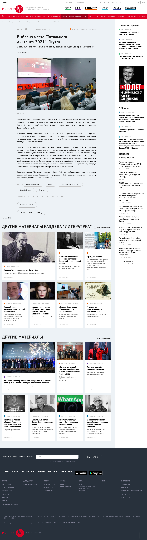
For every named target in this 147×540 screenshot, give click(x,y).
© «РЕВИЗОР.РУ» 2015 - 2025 (37, 533)
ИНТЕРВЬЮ (9, 303)
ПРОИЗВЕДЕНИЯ (66, 303)
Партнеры (125, 494)
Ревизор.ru (25, 52)
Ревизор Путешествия (136, 16)
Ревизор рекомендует (78, 16)
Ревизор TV (7, 491)
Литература (91, 8)
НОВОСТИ (84, 29)
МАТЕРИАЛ (92, 29)
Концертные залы (83, 488)
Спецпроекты (35, 16)
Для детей (28, 481)
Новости (24, 16)
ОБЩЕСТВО (124, 112)
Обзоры (5, 494)
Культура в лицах (10, 504)
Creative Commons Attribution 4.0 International (60, 523)
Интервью (6, 484)
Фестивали (47, 488)
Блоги (5, 501)
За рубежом (101, 16)
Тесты (5, 497)
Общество (130, 8)
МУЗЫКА (123, 39)
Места (91, 16)
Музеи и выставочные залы (86, 486)
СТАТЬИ (8, 266)
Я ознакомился (44, 462)
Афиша (64, 16)
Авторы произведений (131, 491)
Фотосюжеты (8, 488)
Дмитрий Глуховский (25, 128)
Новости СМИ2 (6, 218)
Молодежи (55, 16)
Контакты (125, 497)
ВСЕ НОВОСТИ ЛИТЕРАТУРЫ (128, 262)
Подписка (80, 2)
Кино (78, 8)
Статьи (128, 29)
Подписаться (92, 457)
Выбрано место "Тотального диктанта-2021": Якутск (44, 22)
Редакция (125, 484)
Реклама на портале (116, 16)
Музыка (117, 8)
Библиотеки (81, 490)
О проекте (68, 2)
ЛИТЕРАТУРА (75, 29)
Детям (46, 16)
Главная (4, 22)
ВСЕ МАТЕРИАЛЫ (104, 228)
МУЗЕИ (123, 126)
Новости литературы (126, 155)
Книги (103, 481)
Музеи (105, 8)
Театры (80, 484)
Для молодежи (30, 484)
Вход (143, 2)
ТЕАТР (123, 29)
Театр (68, 8)
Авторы (124, 488)
